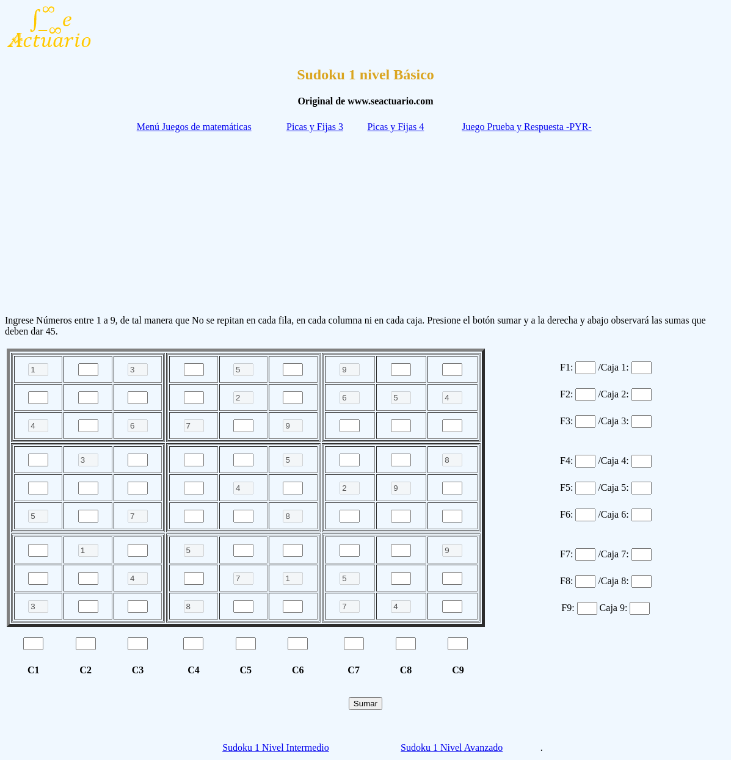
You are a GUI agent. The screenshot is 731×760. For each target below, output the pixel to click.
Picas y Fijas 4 (395, 126)
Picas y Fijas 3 (314, 126)
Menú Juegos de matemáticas (194, 126)
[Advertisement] (365, 219)
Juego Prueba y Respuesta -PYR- (526, 126)
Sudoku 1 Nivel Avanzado (452, 747)
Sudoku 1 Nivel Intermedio (275, 747)
